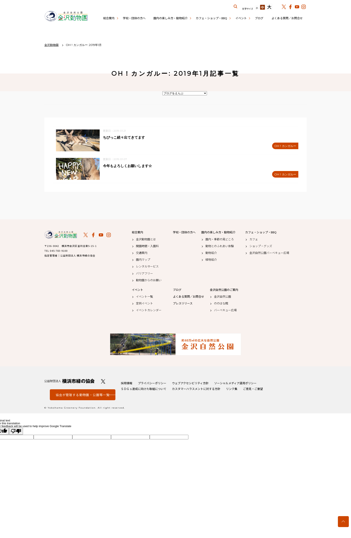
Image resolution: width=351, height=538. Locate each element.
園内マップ (143, 260)
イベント (241, 18)
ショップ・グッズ (260, 246)
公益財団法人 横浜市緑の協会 (69, 381)
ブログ (259, 18)
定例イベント (144, 304)
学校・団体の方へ (134, 18)
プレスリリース (183, 304)
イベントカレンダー (149, 311)
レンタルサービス (147, 267)
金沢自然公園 (222, 297)
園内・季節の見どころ (219, 240)
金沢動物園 (60, 235)
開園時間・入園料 (147, 246)
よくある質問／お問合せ (287, 18)
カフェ (253, 240)
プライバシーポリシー (152, 384)
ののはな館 (221, 304)
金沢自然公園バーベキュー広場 (269, 253)
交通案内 (141, 253)
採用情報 (126, 384)
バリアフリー (144, 274)
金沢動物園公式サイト (66, 16)
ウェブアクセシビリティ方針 (190, 384)
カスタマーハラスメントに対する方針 (196, 389)
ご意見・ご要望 (253, 389)
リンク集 (231, 389)
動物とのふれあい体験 (219, 246)
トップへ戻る (343, 521)
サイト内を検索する (235, 6)
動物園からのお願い (149, 281)
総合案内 (109, 18)
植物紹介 (211, 260)
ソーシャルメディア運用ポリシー (235, 384)
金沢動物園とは (146, 240)
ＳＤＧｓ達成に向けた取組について (143, 389)
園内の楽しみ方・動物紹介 (170, 18)
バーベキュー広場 (225, 311)
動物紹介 (211, 253)
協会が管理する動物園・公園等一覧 (82, 395)
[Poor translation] (16, 431)
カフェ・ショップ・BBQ (211, 18)
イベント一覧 (144, 297)
